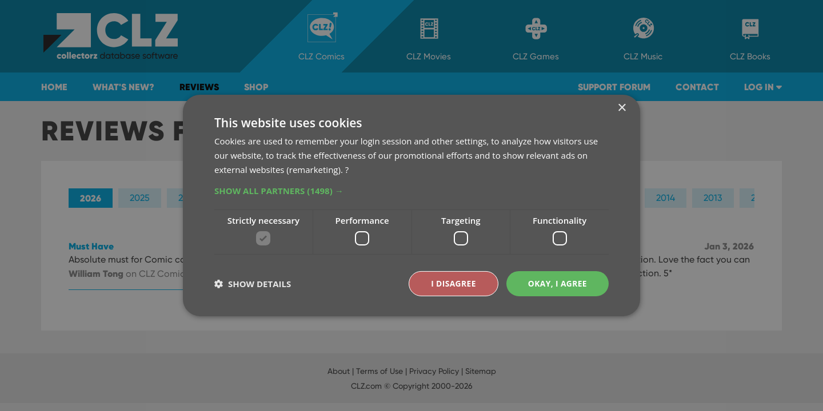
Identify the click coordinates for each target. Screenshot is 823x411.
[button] (411, 190)
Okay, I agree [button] (557, 283)
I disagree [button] (453, 283)
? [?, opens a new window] (347, 169)
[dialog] (411, 205)
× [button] (621, 108)
